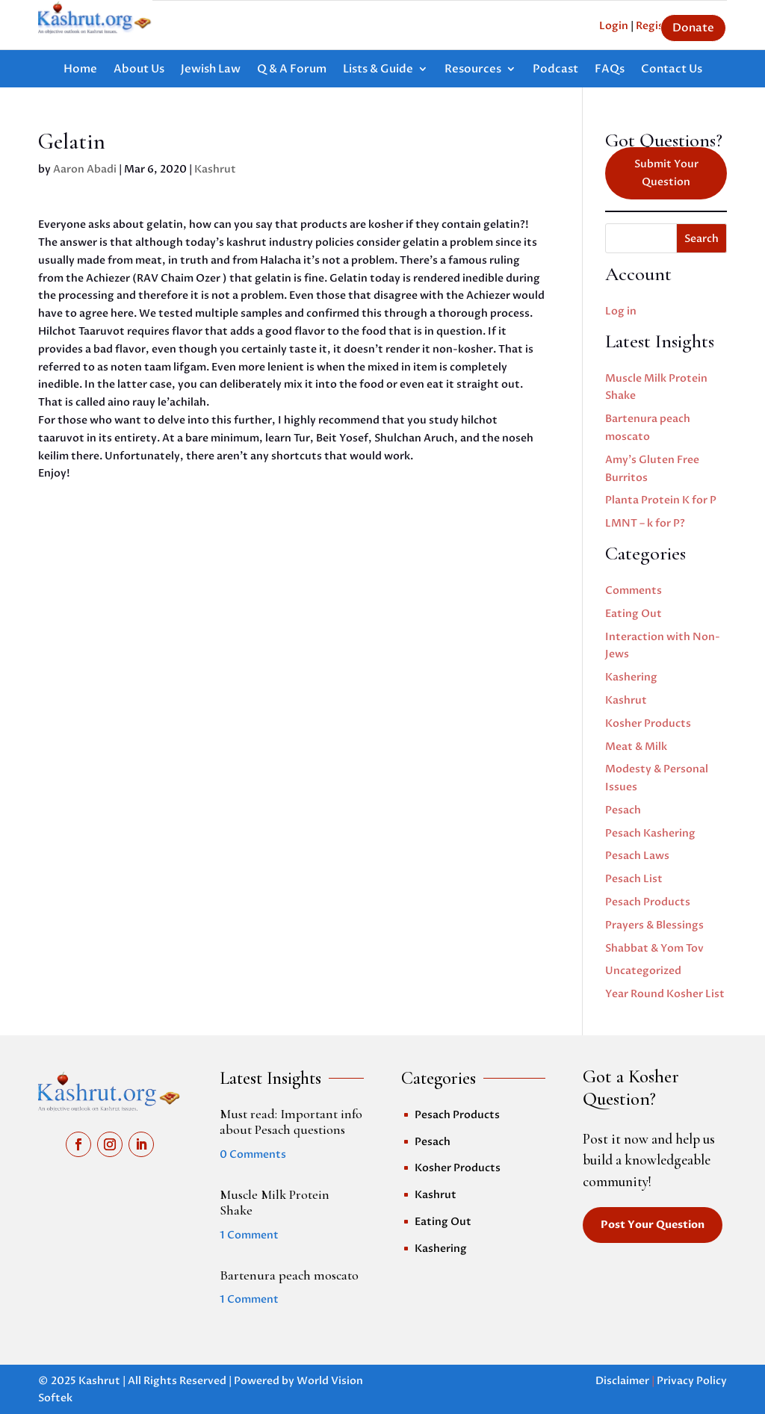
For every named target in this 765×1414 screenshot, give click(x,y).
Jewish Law (211, 69)
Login (613, 26)
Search (701, 239)
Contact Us (671, 69)
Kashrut (215, 169)
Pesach (623, 810)
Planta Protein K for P (660, 500)
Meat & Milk (636, 746)
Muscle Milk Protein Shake (274, 1202)
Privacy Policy (692, 1381)
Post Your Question (652, 1225)
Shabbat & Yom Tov (654, 948)
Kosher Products (648, 723)
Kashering (631, 677)
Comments (633, 590)
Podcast (555, 69)
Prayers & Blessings (654, 925)
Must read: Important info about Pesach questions (291, 1122)
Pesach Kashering (650, 833)
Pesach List (634, 879)
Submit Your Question (666, 173)
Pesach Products (647, 902)
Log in (621, 311)
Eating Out (633, 614)
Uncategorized (643, 971)
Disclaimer (622, 1381)
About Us (139, 69)
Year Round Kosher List (665, 994)
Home (80, 69)
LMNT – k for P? (645, 523)
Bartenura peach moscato (289, 1275)
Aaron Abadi (85, 169)
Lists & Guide (378, 69)
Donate (693, 27)
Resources (473, 69)
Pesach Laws (637, 856)
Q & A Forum (291, 69)
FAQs (610, 69)
